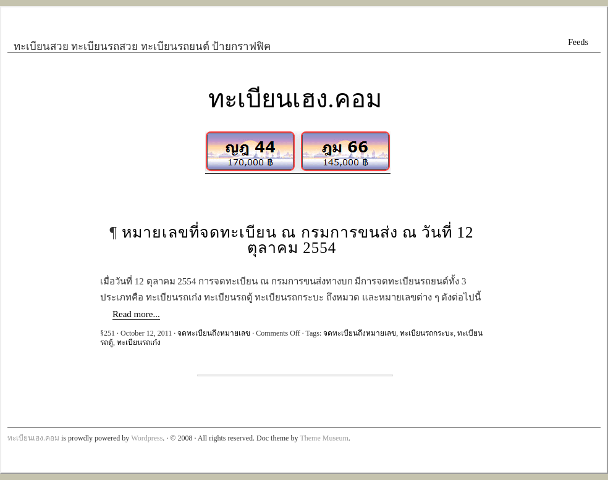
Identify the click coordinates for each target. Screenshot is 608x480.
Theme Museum (324, 438)
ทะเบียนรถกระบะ (427, 333)
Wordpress (147, 438)
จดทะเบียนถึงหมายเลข (213, 333)
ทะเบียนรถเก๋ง (139, 342)
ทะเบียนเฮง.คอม (295, 99)
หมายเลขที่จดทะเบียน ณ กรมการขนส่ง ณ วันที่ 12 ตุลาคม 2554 (297, 240)
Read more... (136, 314)
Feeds (578, 42)
